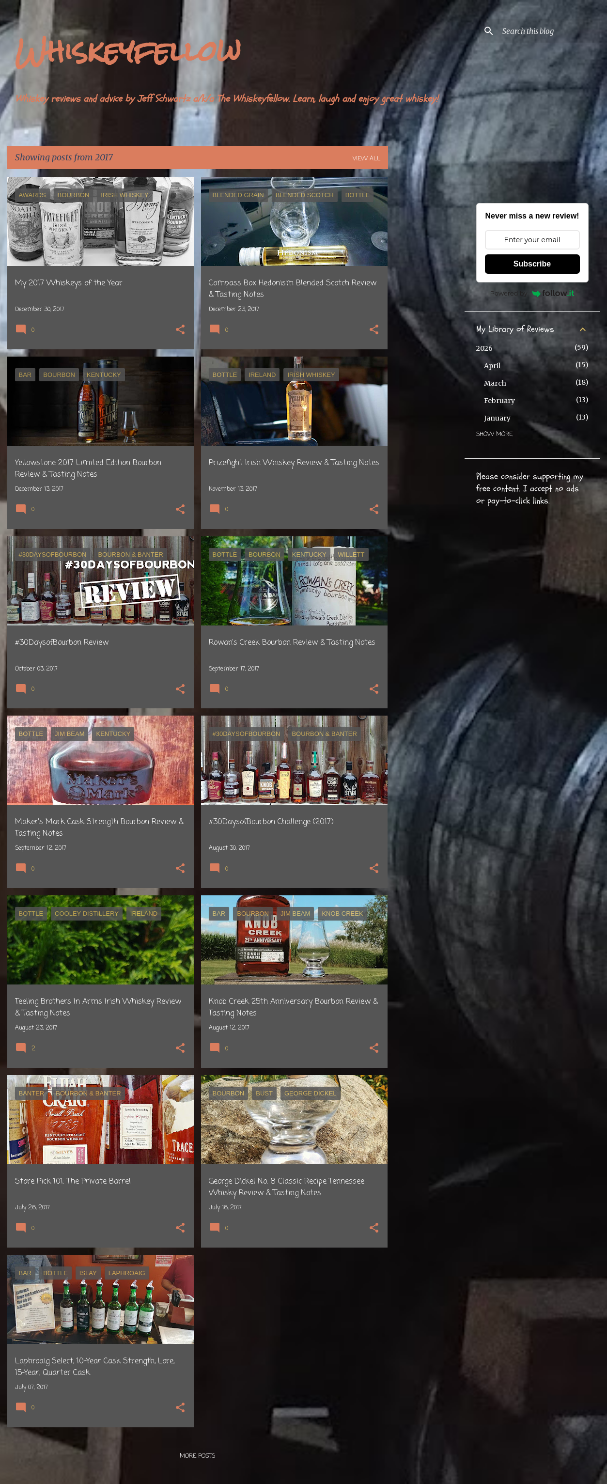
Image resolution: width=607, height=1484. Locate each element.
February (499, 400)
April (492, 365)
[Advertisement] (426, 322)
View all (366, 159)
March (495, 383)
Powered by (532, 293)
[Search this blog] (549, 31)
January (497, 418)
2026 (484, 348)
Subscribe (532, 264)
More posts (197, 1456)
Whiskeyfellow (128, 51)
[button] (180, 331)
